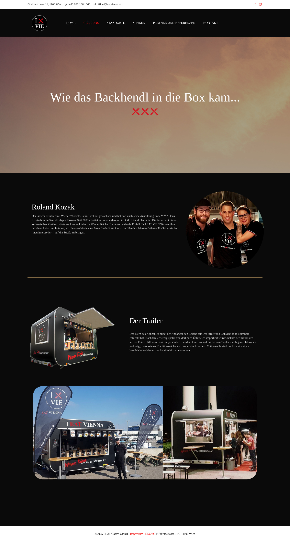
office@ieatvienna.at (109, 4)
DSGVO (150, 533)
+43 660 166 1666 (79, 4)
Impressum (136, 533)
